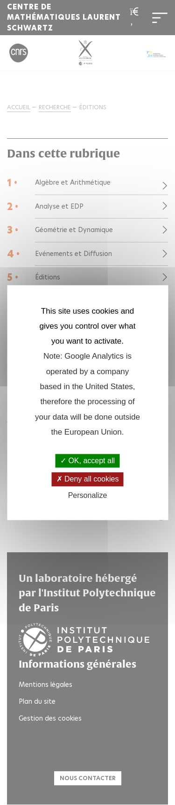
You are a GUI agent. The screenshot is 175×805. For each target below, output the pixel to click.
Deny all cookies (87, 479)
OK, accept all (87, 461)
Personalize (87, 495)
